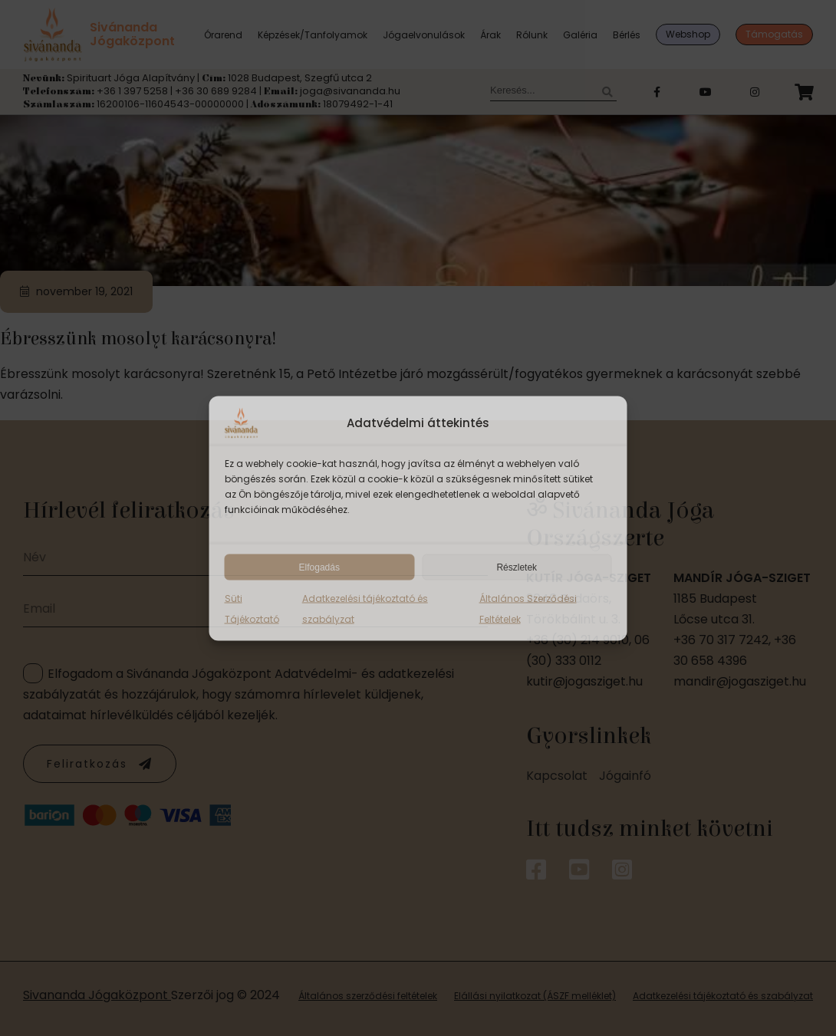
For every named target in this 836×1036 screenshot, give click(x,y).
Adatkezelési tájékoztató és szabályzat (365, 608)
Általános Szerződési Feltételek (528, 608)
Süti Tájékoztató (252, 608)
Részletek (516, 566)
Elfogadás (319, 566)
